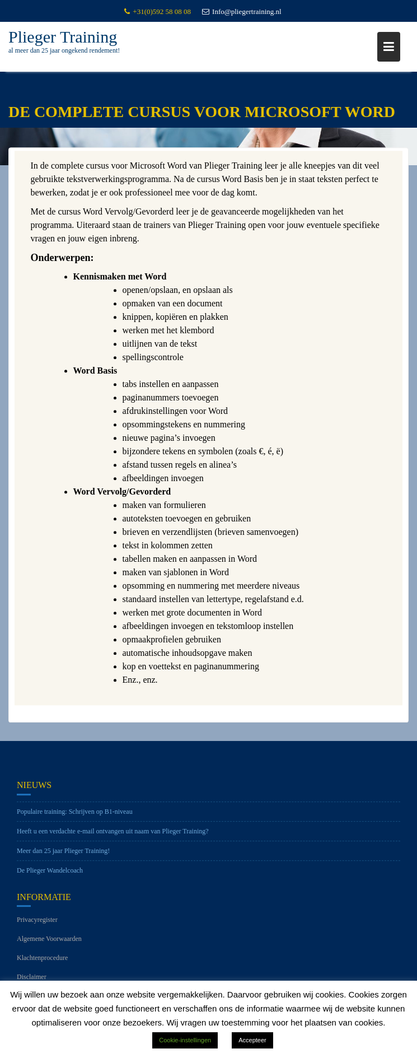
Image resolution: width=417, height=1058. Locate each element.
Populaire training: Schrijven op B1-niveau (75, 815)
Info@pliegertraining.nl (242, 11)
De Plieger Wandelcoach (50, 874)
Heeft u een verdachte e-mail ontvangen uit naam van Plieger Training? (113, 834)
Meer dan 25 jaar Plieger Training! (63, 854)
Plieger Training (62, 36)
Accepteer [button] (252, 1040)
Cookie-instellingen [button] (185, 1040)
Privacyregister (37, 924)
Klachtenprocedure (42, 962)
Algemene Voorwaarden (49, 943)
